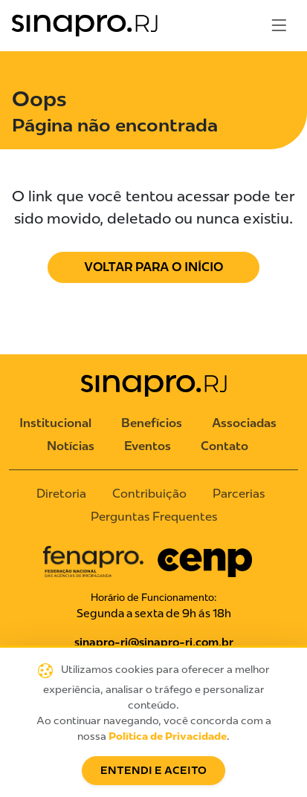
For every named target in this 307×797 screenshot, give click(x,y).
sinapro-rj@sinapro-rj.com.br (153, 642)
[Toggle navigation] (278, 25)
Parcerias (239, 494)
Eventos (147, 446)
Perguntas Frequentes (154, 517)
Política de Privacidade (168, 736)
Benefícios (151, 423)
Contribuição (149, 494)
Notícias (70, 446)
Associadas (244, 423)
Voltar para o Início (153, 267)
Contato (224, 446)
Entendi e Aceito (153, 770)
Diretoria (61, 494)
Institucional (55, 423)
